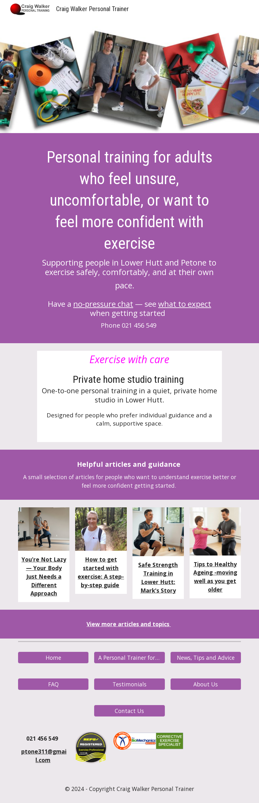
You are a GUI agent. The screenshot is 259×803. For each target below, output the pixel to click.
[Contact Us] (129, 711)
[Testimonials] (129, 684)
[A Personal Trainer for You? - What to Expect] (129, 658)
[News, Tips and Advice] (206, 658)
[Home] (53, 658)
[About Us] (206, 684)
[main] (129, 240)
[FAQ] (53, 684)
